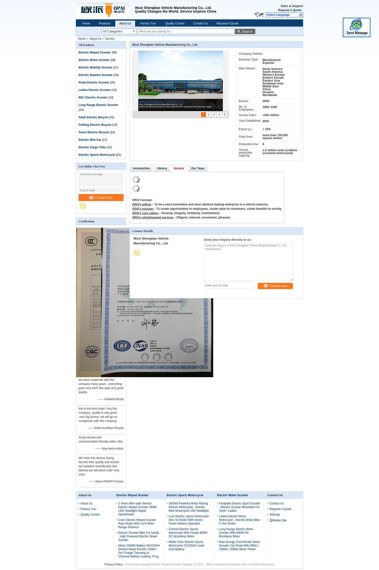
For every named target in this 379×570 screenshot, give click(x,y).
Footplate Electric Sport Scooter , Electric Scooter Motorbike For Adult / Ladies (239, 507)
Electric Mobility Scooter (95, 67)
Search (247, 31)
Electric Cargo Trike (92, 147)
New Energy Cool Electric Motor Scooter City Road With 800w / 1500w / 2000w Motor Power (239, 545)
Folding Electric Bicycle (95, 125)
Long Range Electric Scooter (98, 105)
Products (104, 23)
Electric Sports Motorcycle (97, 155)
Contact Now (101, 197)
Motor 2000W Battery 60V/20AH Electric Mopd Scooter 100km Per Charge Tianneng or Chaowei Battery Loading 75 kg (139, 551)
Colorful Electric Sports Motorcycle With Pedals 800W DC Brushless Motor (188, 532)
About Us (125, 23)
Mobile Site (278, 520)
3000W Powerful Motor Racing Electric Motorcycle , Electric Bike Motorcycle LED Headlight (189, 507)
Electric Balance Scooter (96, 75)
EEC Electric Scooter (93, 97)
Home (86, 23)
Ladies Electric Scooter (95, 90)
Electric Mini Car (90, 140)
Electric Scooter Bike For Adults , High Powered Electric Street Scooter (138, 536)
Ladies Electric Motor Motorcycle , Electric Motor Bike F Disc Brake (239, 520)
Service (179, 168)
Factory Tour (148, 23)
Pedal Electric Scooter (94, 82)
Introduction (141, 168)
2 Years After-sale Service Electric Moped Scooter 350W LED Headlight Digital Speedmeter (137, 509)
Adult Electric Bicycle (93, 117)
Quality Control (174, 23)
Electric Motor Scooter (94, 60)
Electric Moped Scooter (95, 52)
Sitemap (275, 514)
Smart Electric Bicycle (94, 132)
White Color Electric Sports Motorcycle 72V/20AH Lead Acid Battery (186, 545)
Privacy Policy (113, 564)
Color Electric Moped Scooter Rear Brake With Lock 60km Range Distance (137, 523)
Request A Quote (289, 10)
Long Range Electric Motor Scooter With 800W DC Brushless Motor (236, 532)
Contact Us (200, 23)
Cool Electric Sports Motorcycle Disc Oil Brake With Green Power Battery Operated (189, 520)
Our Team (197, 168)
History (162, 168)
